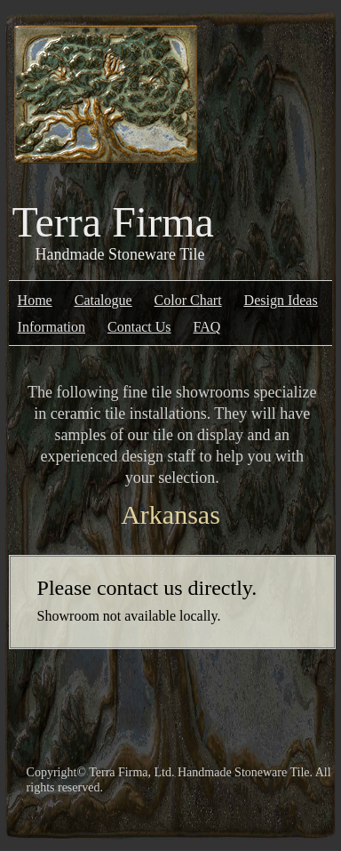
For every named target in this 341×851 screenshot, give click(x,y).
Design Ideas (281, 300)
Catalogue (103, 300)
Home (35, 300)
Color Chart (188, 300)
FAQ (207, 326)
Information (51, 326)
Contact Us (139, 326)
